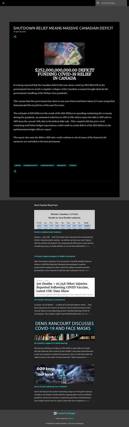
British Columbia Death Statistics (47, 232)
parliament (61, 165)
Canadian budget (31, 165)
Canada (17, 165)
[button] (15, 37)
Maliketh (71, 418)
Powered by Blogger (64, 413)
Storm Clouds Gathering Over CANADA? (50, 387)
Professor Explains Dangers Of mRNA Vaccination (54, 256)
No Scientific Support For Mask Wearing (50, 343)
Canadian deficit (47, 165)
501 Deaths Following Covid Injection (49, 300)
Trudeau (72, 165)
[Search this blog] (114, 3)
